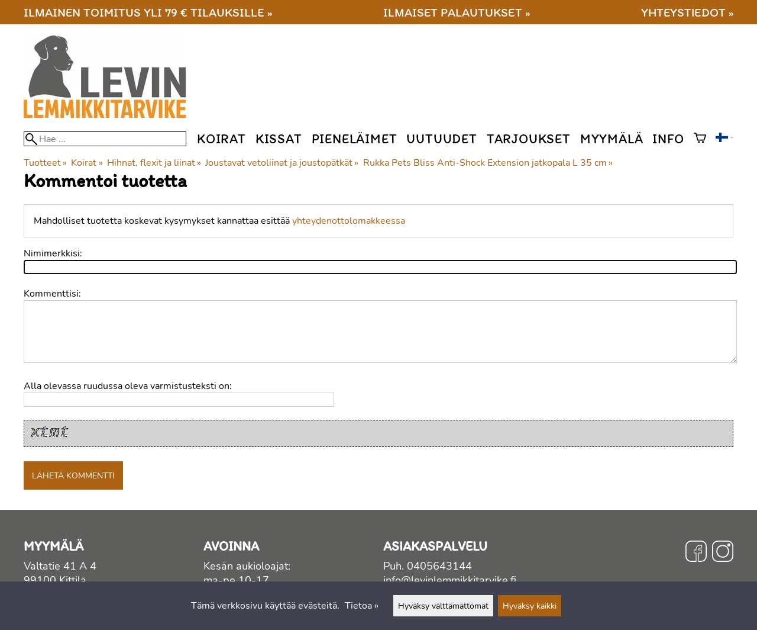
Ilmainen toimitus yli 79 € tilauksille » (148, 12)
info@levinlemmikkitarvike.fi (449, 580)
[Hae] (105, 138)
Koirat (221, 139)
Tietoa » (361, 605)
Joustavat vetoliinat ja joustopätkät (281, 162)
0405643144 (439, 566)
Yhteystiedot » (687, 12)
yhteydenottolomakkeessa (348, 220)
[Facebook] (696, 553)
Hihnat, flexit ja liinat (154, 162)
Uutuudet (441, 139)
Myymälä (611, 139)
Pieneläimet (354, 139)
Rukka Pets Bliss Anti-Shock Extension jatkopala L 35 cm (488, 162)
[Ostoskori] (700, 139)
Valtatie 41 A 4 (60, 566)
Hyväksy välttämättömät (443, 606)
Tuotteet (45, 162)
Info (668, 139)
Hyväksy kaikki (530, 606)
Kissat (278, 139)
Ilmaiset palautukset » (456, 12)
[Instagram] (722, 553)
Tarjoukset (529, 139)
